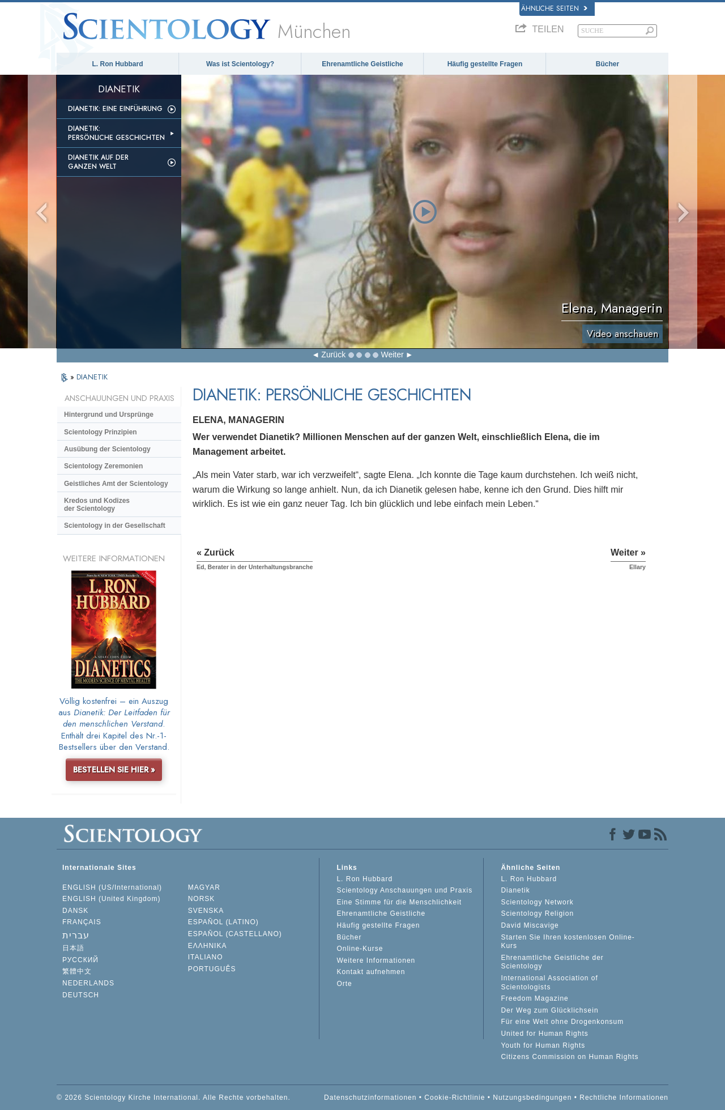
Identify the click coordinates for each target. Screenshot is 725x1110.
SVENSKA (206, 911)
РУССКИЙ (80, 960)
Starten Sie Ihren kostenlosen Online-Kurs (567, 941)
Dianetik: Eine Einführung (115, 109)
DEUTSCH (80, 995)
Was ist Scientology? (240, 64)
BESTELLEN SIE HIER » (114, 769)
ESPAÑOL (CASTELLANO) (235, 934)
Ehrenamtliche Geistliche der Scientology (552, 962)
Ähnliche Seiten (554, 8)
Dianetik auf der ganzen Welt (98, 162)
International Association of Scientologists (549, 982)
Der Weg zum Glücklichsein (549, 1010)
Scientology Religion (537, 913)
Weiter (392, 354)
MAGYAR (204, 887)
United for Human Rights (544, 1034)
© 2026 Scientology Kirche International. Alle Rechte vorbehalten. (174, 1098)
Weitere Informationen (375, 960)
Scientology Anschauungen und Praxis (404, 890)
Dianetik (515, 890)
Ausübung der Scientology (107, 449)
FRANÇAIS (81, 922)
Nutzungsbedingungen (532, 1098)
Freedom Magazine (534, 998)
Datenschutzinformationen (370, 1098)
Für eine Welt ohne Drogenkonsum (562, 1022)
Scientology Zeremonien (103, 466)
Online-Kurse (359, 949)
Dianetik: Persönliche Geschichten (116, 133)
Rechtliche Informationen (623, 1098)
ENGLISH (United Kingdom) (111, 899)
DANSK (75, 911)
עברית (75, 935)
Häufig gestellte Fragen (485, 64)
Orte (344, 984)
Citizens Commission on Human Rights (569, 1057)
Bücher (607, 64)
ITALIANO (205, 957)
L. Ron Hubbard (117, 64)
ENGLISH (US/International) (112, 887)
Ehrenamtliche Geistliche (362, 64)
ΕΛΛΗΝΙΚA (207, 946)
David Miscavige (529, 925)
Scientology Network (537, 902)
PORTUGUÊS (212, 969)
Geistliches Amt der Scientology (116, 484)
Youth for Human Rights (543, 1045)
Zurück (333, 354)
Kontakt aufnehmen (370, 972)
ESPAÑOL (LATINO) (223, 922)
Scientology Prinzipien (100, 432)
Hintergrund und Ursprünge (108, 415)
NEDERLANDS (88, 983)
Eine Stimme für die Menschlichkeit (399, 902)
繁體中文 (77, 971)
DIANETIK (92, 377)
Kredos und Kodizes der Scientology (97, 505)
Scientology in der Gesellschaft (114, 526)
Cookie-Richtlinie (454, 1098)
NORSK (201, 899)
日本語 (73, 948)
